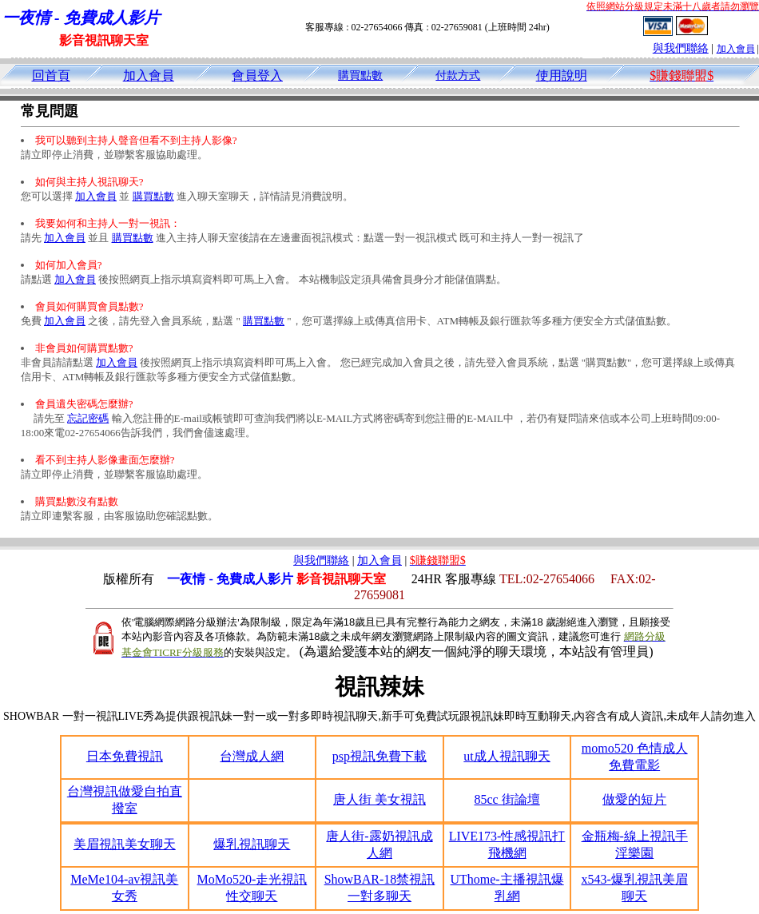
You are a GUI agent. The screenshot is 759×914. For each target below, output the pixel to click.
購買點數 (360, 75)
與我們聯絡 (681, 48)
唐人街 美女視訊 (379, 799)
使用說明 (561, 75)
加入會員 (736, 48)
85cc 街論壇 (506, 799)
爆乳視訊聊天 (251, 844)
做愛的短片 (634, 799)
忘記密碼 (88, 418)
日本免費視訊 (124, 756)
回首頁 (51, 75)
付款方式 (457, 75)
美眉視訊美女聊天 (125, 844)
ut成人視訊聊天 (506, 756)
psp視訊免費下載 (379, 756)
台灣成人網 (252, 756)
